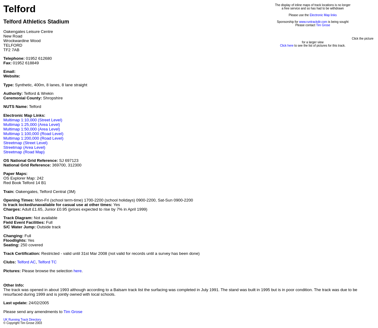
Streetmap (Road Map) (24, 152)
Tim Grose (323, 25)
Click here (286, 45)
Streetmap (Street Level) (25, 143)
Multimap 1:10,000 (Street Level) (32, 120)
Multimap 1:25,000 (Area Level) (31, 124)
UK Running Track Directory (22, 319)
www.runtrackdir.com (313, 21)
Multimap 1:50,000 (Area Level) (31, 129)
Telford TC (47, 262)
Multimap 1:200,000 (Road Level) (33, 138)
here (77, 271)
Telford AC (26, 262)
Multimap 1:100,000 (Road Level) (33, 133)
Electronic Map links (323, 15)
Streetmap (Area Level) (24, 147)
